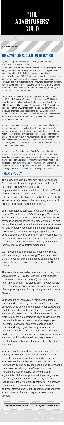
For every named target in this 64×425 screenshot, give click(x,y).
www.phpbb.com (25, 108)
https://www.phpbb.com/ (12, 119)
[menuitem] (9, 38)
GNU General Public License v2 (16, 105)
